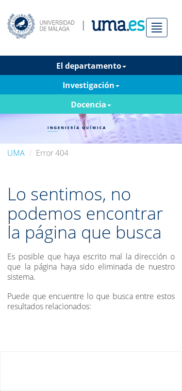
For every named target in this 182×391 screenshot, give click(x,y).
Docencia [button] (91, 104)
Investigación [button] (91, 85)
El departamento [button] (91, 65)
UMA (16, 153)
